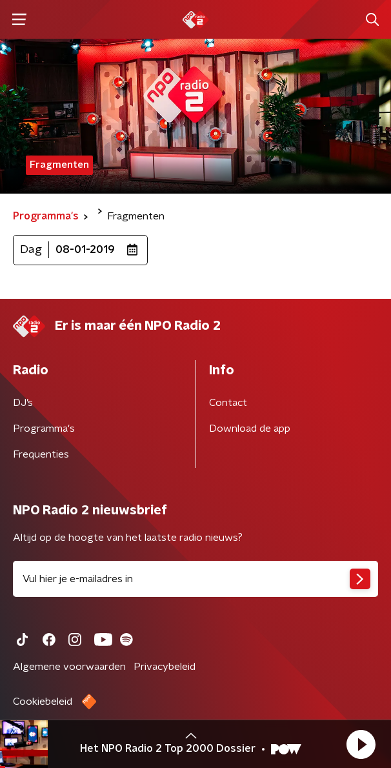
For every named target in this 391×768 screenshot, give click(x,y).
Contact (228, 403)
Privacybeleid (165, 667)
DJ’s (23, 403)
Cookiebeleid (42, 701)
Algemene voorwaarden (69, 667)
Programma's (44, 428)
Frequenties (41, 454)
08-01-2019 (85, 250)
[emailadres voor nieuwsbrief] (195, 579)
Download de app (249, 428)
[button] (360, 744)
